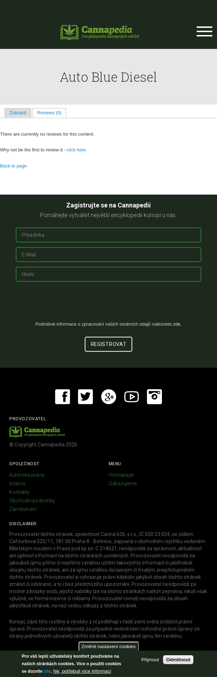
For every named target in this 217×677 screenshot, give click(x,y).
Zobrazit (18, 112)
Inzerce (17, 483)
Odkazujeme (123, 483)
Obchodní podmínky (32, 500)
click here (76, 149)
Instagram (154, 397)
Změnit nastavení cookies (108, 646)
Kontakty (19, 492)
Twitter (85, 397)
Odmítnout (178, 659)
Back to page (13, 166)
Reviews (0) (51, 112)
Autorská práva (26, 475)
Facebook (62, 397)
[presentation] (108, 304)
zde (47, 671)
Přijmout (150, 659)
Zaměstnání (22, 509)
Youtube (131, 397)
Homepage (121, 475)
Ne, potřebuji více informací (82, 671)
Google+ (109, 397)
